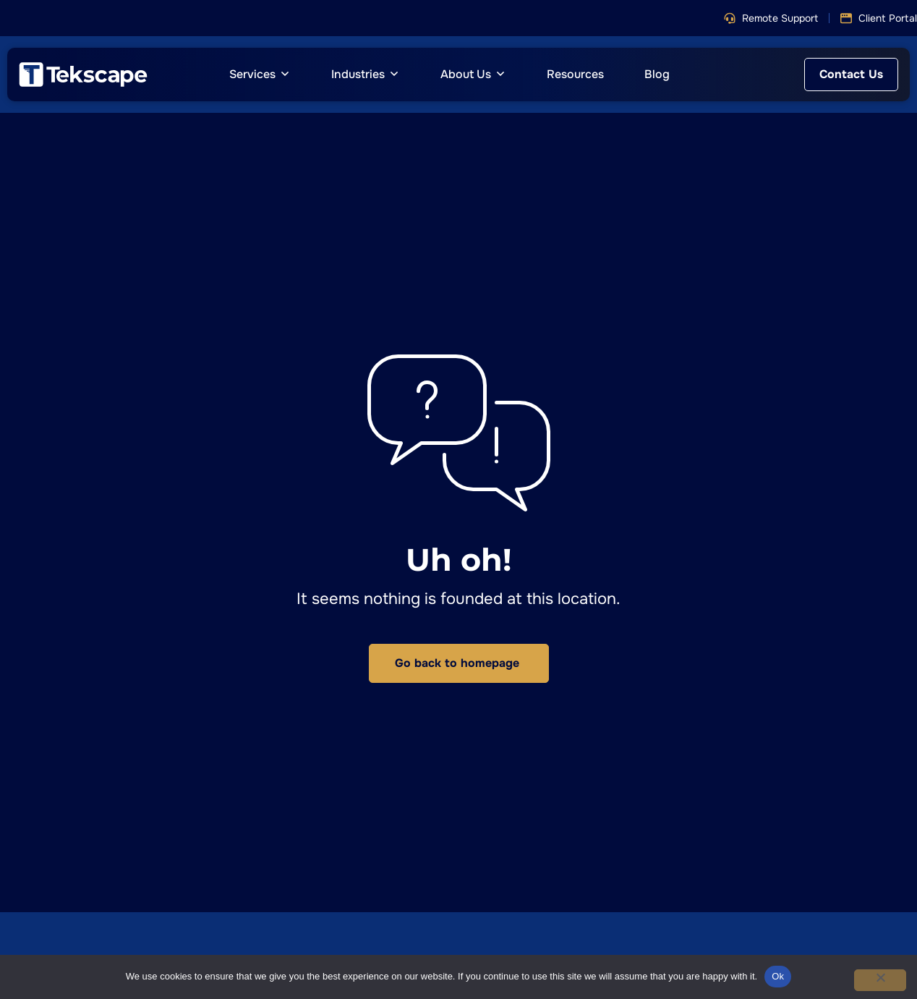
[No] (880, 980)
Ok (778, 976)
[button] (771, 18)
